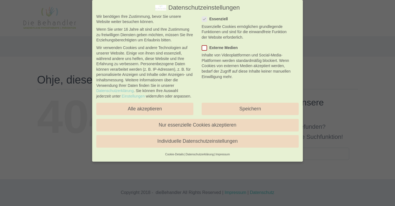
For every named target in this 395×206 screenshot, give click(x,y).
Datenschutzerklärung (115, 90)
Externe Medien (222, 47)
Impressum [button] (223, 154)
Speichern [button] (250, 108)
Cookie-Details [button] (174, 154)
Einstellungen (133, 96)
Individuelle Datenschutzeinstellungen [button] (197, 141)
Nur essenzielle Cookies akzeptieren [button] (197, 125)
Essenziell (217, 19)
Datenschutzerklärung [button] (200, 154)
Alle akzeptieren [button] (145, 108)
